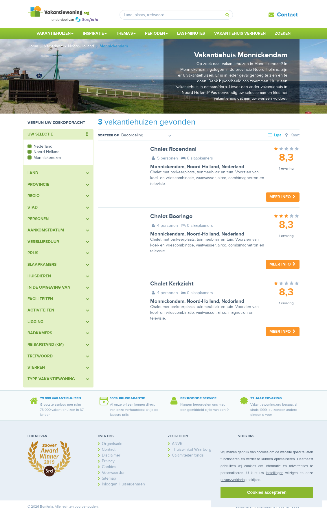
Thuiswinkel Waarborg (191, 449)
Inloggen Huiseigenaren (123, 484)
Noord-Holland (203, 167)
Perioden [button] (156, 33)
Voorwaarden (114, 472)
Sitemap (109, 478)
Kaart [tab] (292, 135)
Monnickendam (167, 167)
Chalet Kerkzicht (172, 283)
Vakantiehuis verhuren (240, 33)
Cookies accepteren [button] (266, 492)
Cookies (109, 466)
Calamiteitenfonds (188, 455)
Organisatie (112, 443)
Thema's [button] (126, 33)
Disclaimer (111, 455)
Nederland (232, 167)
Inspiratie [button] (95, 33)
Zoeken (283, 33)
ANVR (177, 443)
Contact (287, 14)
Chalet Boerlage (171, 216)
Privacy (108, 461)
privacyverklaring (234, 480)
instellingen (274, 473)
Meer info (282, 196)
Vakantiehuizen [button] (55, 33)
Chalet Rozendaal (173, 149)
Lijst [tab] (274, 135)
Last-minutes (191, 33)
